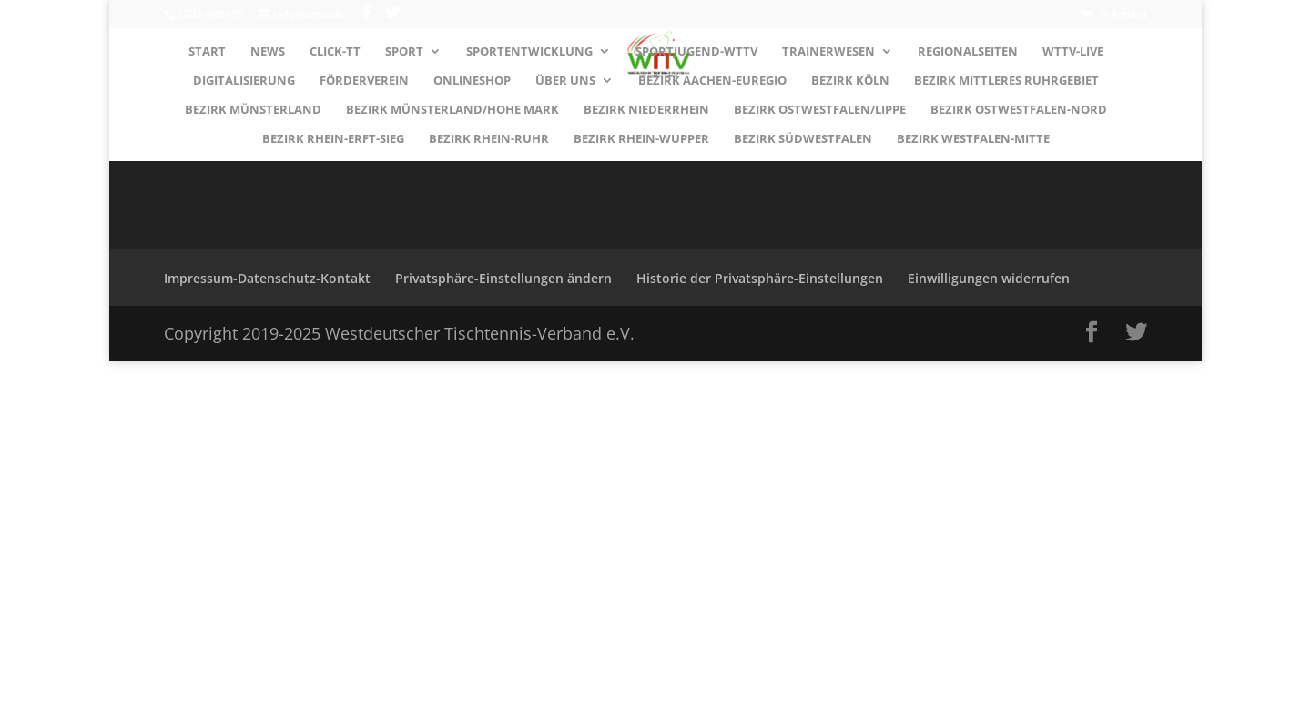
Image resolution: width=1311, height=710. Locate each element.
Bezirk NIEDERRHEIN (646, 110)
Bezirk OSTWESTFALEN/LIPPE (820, 110)
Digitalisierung (244, 81)
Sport (404, 52)
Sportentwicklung (529, 52)
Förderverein (364, 81)
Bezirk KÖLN (850, 81)
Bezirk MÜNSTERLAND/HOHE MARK (452, 110)
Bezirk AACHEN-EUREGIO (712, 81)
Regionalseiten (968, 52)
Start (207, 52)
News (267, 52)
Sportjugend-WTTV (696, 52)
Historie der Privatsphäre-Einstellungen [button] (759, 278)
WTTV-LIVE (1072, 52)
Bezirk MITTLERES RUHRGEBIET (1006, 81)
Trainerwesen (828, 52)
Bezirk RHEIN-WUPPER (641, 139)
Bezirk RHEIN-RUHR (489, 139)
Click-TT (335, 52)
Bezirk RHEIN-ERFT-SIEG (333, 139)
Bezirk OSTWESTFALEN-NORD (1018, 110)
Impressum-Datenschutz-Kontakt (267, 278)
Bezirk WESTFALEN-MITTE (973, 139)
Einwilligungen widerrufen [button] (989, 278)
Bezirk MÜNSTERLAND (253, 110)
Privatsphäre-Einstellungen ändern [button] (503, 278)
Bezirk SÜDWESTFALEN (803, 139)
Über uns (565, 81)
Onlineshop (472, 81)
